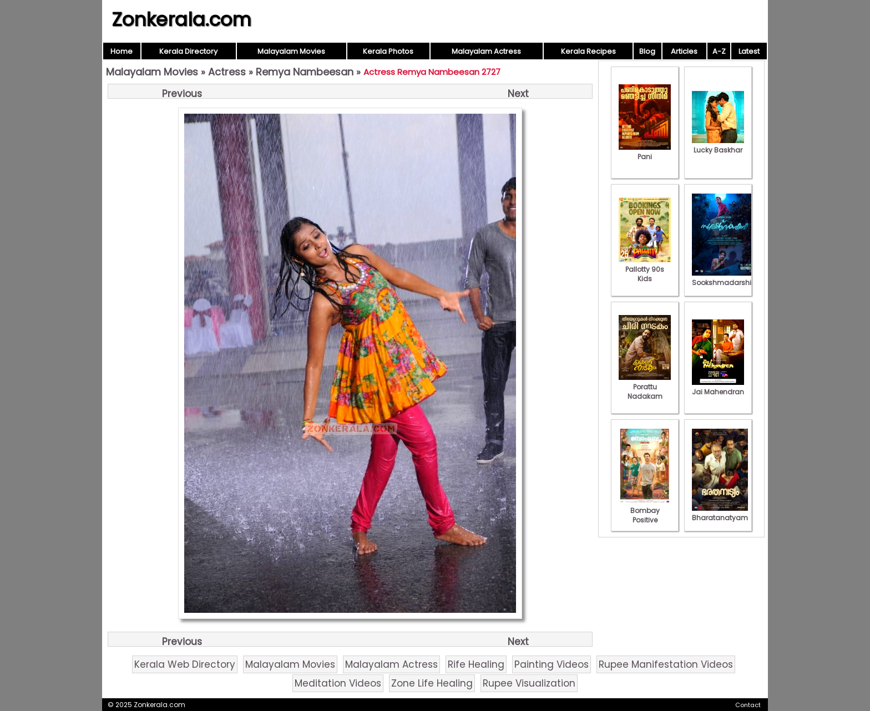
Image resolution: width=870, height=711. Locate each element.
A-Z (719, 51)
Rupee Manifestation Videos (666, 664)
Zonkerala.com (181, 19)
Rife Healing (476, 664)
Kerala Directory (188, 51)
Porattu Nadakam (645, 387)
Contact (748, 704)
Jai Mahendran (718, 387)
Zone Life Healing (432, 683)
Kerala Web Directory (184, 664)
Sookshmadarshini (724, 277)
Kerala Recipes (588, 51)
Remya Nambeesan (304, 72)
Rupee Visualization (529, 683)
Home (121, 51)
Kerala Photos (388, 51)
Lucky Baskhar (718, 145)
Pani (645, 152)
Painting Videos (551, 664)
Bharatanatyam (720, 513)
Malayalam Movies (291, 51)
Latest (749, 51)
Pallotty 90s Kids (645, 269)
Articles (684, 51)
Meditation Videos (338, 683)
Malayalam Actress (486, 51)
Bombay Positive (645, 510)
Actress (227, 72)
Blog (647, 51)
